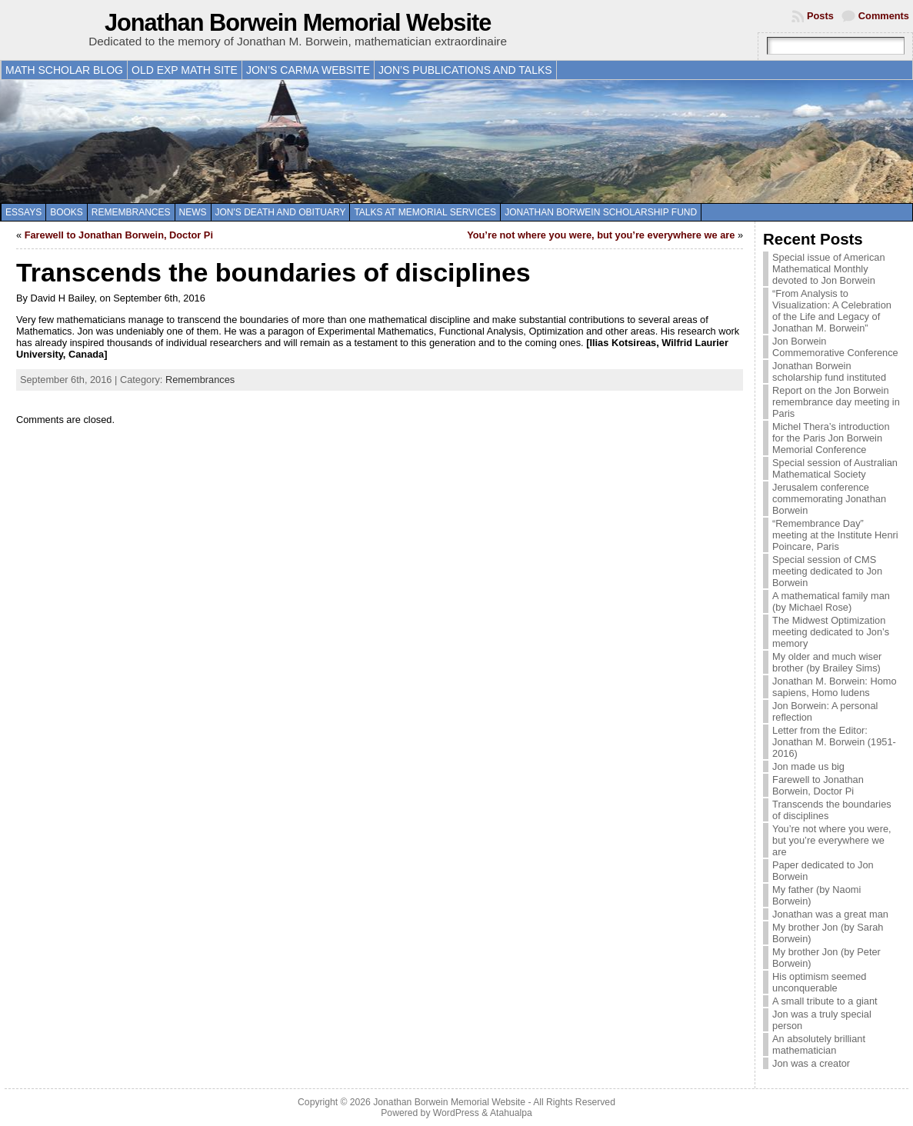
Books (66, 212)
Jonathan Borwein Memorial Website (298, 22)
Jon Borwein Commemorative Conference (835, 346)
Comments (883, 16)
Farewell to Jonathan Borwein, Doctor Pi (119, 235)
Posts (820, 16)
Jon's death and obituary (280, 212)
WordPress (456, 1113)
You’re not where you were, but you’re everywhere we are (601, 235)
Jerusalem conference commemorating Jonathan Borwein (829, 498)
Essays (23, 212)
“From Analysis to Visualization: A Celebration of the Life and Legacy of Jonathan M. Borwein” (831, 311)
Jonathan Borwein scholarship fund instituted (829, 371)
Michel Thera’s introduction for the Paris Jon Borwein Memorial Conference (830, 438)
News (193, 212)
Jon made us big (808, 766)
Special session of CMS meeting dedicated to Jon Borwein (827, 571)
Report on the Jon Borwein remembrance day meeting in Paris (836, 402)
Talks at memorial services (425, 212)
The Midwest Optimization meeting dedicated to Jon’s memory (830, 632)
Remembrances (131, 212)
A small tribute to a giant (825, 1001)
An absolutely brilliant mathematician (818, 1044)
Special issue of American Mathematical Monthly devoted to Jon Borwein (828, 269)
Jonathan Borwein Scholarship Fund (601, 212)
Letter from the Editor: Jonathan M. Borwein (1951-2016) (834, 742)
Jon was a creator (811, 1063)
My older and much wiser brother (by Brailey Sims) (826, 662)
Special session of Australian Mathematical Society (835, 468)
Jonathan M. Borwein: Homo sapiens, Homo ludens (834, 686)
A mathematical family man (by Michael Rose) (831, 601)
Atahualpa (511, 1113)
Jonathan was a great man (830, 914)
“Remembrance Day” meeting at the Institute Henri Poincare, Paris (835, 535)
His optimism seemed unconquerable (819, 982)
